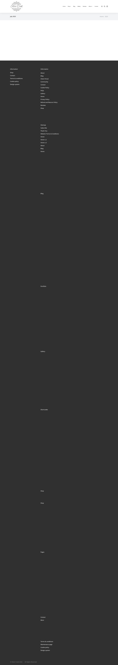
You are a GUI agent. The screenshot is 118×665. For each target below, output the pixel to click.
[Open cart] (107, 6)
